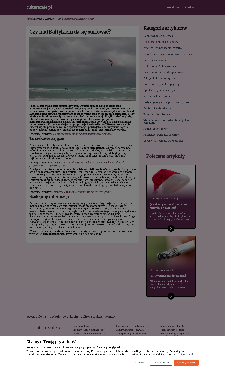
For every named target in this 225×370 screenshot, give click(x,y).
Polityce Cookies (187, 353)
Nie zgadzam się (161, 362)
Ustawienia (140, 362)
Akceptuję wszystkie (186, 362)
